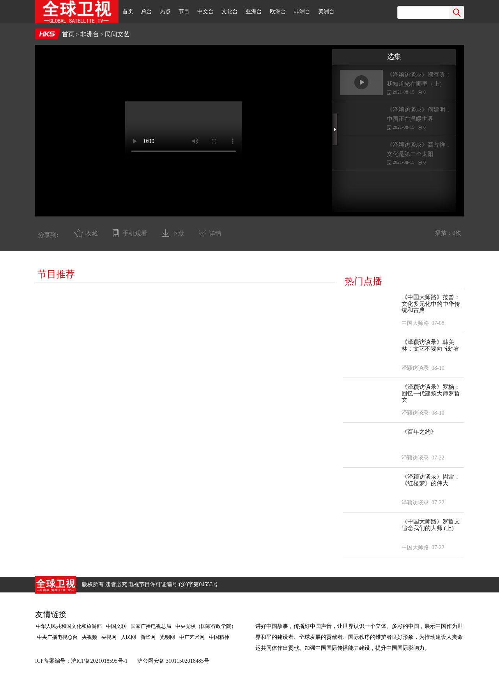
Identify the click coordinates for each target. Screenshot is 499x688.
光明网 (167, 637)
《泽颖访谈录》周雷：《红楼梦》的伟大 (431, 479)
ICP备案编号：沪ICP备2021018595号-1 (81, 661)
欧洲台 (278, 11)
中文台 (205, 11)
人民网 (128, 637)
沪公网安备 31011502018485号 (173, 661)
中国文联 (116, 626)
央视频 (89, 637)
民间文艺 (117, 34)
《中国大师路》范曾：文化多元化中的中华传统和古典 (431, 303)
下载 (178, 233)
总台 (146, 11)
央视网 (109, 637)
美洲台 (326, 11)
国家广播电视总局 (151, 626)
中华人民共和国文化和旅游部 (69, 626)
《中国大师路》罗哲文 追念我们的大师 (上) (431, 524)
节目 (184, 11)
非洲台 (302, 11)
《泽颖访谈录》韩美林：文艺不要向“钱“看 (430, 345)
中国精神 (219, 637)
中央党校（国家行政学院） (205, 626)
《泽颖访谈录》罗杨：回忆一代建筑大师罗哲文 (431, 393)
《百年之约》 (419, 432)
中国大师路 (415, 323)
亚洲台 (254, 11)
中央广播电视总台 (57, 637)
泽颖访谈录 (415, 368)
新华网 (148, 637)
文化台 (229, 11)
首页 (127, 11)
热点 (165, 11)
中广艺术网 (192, 637)
